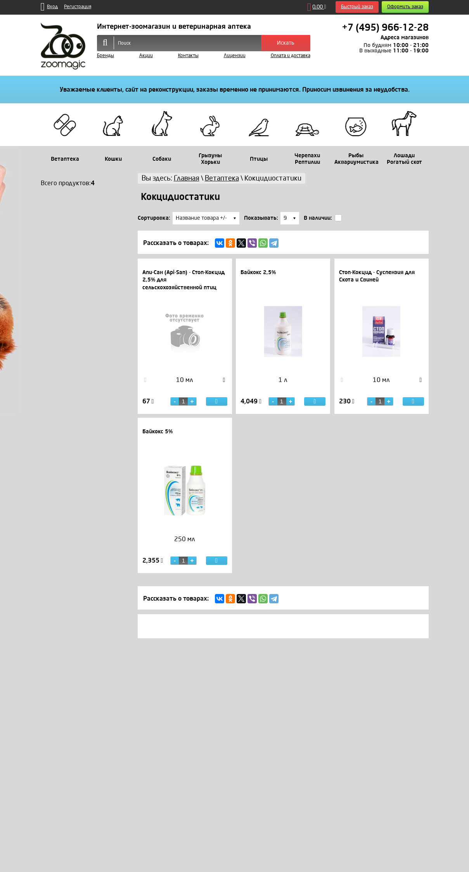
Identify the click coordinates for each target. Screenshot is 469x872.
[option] (184, 388)
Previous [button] (145, 380)
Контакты (188, 55)
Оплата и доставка (290, 55)
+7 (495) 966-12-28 (385, 28)
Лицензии (235, 55)
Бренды (105, 55)
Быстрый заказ (357, 6)
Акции (146, 55)
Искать (285, 43)
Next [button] (224, 380)
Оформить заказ (405, 6)
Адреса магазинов (405, 37)
